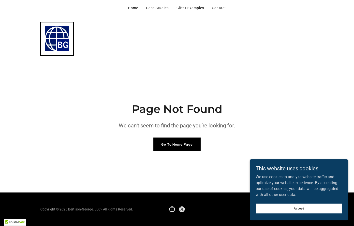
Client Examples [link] (190, 8)
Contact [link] (219, 8)
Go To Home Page (177, 144)
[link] (57, 38)
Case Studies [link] (157, 8)
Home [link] (133, 8)
